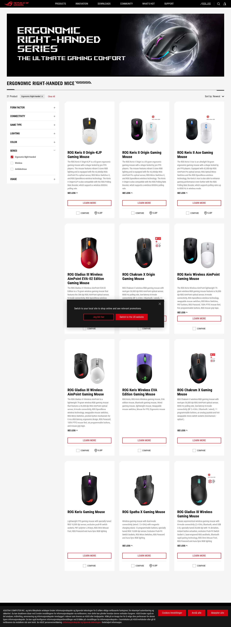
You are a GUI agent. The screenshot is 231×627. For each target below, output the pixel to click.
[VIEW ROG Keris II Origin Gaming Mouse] (144, 131)
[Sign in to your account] (224, 4)
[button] (60, 4)
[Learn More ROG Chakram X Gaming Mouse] (199, 440)
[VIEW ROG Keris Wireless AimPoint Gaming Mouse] (199, 253)
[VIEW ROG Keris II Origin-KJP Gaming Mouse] (89, 131)
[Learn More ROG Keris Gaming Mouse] (89, 556)
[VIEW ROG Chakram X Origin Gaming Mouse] (144, 253)
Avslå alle (196, 612)
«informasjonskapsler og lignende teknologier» (81, 622)
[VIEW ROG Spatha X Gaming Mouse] (144, 490)
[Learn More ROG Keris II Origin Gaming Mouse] (144, 203)
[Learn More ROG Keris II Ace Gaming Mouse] (199, 203)
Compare (85, 213)
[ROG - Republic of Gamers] (17, 4)
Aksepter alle (217, 612)
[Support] (169, 4)
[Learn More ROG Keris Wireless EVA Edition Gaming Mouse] (144, 440)
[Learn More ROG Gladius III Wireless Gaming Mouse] (199, 556)
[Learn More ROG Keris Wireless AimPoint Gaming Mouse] (199, 319)
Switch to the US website (132, 317)
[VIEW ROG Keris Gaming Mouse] (89, 490)
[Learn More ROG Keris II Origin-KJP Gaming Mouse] (89, 203)
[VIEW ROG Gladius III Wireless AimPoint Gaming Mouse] (89, 368)
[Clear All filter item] (51, 96)
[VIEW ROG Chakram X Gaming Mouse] (199, 368)
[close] (160, 304)
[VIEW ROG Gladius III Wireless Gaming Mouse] (199, 490)
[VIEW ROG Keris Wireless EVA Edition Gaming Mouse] (144, 368)
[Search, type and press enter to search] (218, 4)
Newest (216, 96)
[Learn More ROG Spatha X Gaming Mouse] (144, 556)
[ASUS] (205, 4)
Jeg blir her (98, 317)
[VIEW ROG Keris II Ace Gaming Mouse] (199, 131)
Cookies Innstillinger (172, 612)
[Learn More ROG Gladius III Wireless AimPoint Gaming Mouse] (89, 440)
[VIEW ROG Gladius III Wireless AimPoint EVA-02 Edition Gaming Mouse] (89, 253)
